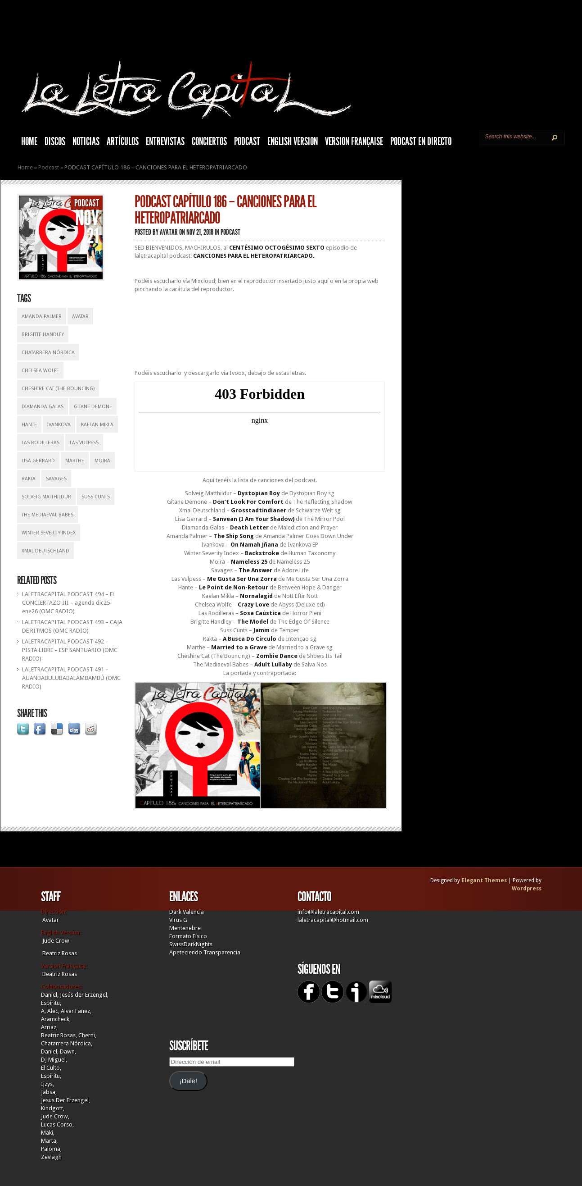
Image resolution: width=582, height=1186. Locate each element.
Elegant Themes (484, 880)
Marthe (74, 461)
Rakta (29, 479)
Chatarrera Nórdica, (66, 1043)
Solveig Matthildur (46, 497)
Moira (102, 461)
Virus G (178, 920)
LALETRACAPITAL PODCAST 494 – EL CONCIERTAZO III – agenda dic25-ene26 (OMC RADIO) (68, 603)
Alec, (53, 1011)
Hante (29, 425)
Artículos (123, 141)
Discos (55, 141)
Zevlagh (51, 1157)
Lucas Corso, (57, 1124)
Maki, (47, 1132)
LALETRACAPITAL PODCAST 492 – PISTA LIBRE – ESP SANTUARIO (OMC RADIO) (69, 650)
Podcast (247, 141)
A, (43, 1011)
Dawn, (67, 1051)
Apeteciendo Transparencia (204, 952)
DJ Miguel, (54, 1059)
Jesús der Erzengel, (84, 994)
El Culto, (51, 1067)
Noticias (85, 141)
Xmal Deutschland (45, 551)
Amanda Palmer (42, 316)
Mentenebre (185, 928)
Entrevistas (165, 141)
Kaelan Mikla (97, 425)
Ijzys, (47, 1084)
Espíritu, (51, 1002)
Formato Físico (188, 936)
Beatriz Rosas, (59, 1035)
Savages (56, 479)
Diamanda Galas (42, 407)
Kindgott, (52, 1108)
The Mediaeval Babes (47, 515)
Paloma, (51, 1148)
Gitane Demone (93, 407)
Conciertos (209, 141)
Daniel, (50, 994)
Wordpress (526, 888)
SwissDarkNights (190, 944)
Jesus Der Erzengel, (65, 1100)
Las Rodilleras (40, 443)
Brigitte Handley (43, 335)
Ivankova (59, 425)
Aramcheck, (56, 1019)
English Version (292, 141)
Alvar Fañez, (76, 1011)
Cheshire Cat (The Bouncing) (58, 389)
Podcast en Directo (420, 141)
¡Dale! (188, 1081)
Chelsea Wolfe (40, 371)
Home (25, 167)
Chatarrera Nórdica (48, 353)
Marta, (49, 1140)
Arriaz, (49, 1027)
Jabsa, (49, 1092)
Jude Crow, (55, 1116)
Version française (354, 141)
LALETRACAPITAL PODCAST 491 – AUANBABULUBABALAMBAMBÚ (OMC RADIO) (71, 678)
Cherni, (87, 1035)
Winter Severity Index (49, 533)
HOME (29, 141)
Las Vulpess (84, 443)
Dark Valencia (186, 911)
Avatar (80, 316)
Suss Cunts (95, 497)
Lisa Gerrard (38, 461)
